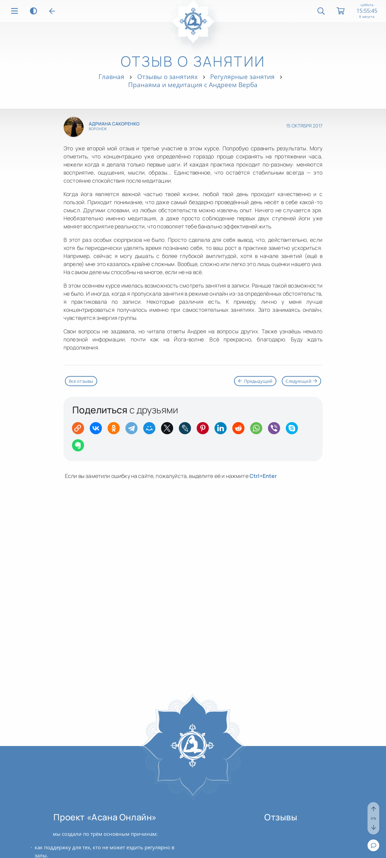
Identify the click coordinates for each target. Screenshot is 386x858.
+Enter (263, 476)
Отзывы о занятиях (167, 76)
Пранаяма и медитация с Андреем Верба (193, 84)
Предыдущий (255, 381)
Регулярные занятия (242, 76)
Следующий (301, 381)
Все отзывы (81, 381)
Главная (111, 76)
